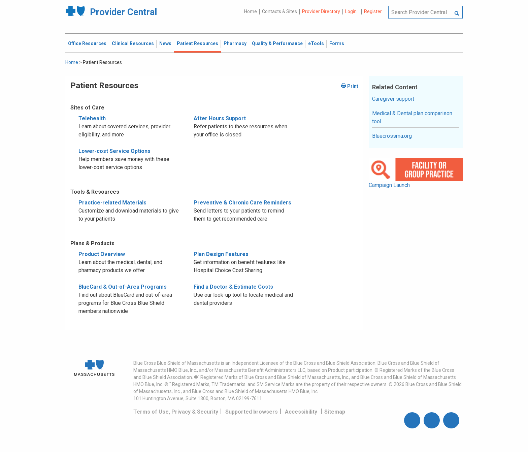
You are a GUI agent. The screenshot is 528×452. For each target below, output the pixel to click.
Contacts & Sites (279, 11)
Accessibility (301, 412)
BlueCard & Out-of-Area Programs (122, 287)
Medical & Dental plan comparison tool (412, 117)
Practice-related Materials (112, 202)
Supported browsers (251, 412)
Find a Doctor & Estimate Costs (233, 287)
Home (250, 11)
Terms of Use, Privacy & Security (175, 412)
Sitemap (334, 412)
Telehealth (92, 118)
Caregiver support (393, 99)
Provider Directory (321, 11)
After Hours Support (220, 118)
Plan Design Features (221, 254)
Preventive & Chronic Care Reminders (242, 202)
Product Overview (101, 254)
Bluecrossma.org (392, 136)
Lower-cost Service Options (114, 151)
